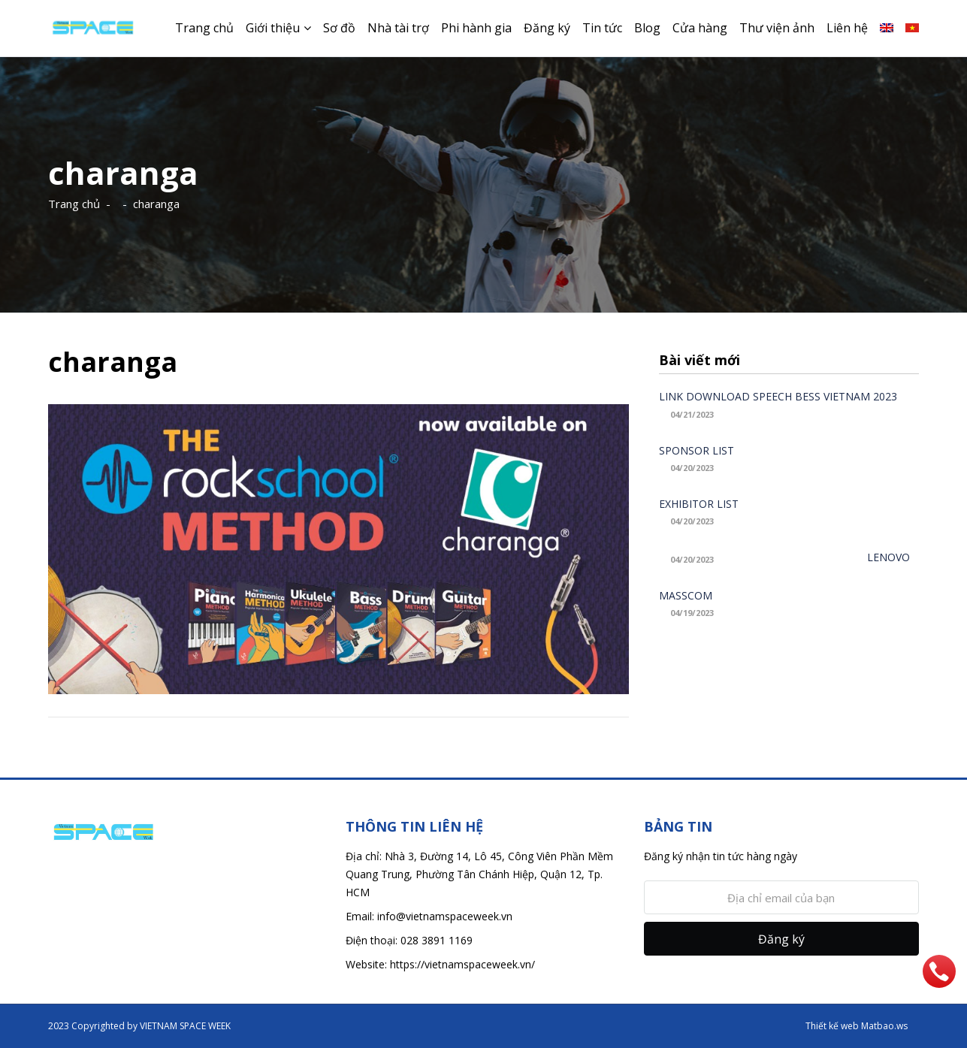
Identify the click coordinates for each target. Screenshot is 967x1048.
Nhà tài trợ (398, 28)
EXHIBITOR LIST (699, 504)
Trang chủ (204, 28)
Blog (647, 28)
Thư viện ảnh (776, 28)
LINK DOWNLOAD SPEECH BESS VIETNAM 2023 (778, 396)
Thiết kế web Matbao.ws (856, 1025)
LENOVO (888, 557)
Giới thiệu (273, 28)
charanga (156, 203)
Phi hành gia (476, 28)
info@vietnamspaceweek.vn (444, 916)
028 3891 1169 (436, 940)
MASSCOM (685, 595)
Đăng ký (547, 28)
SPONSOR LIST (696, 450)
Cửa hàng (699, 28)
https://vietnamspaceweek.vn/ (462, 964)
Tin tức (602, 28)
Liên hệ (847, 28)
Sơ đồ (339, 28)
